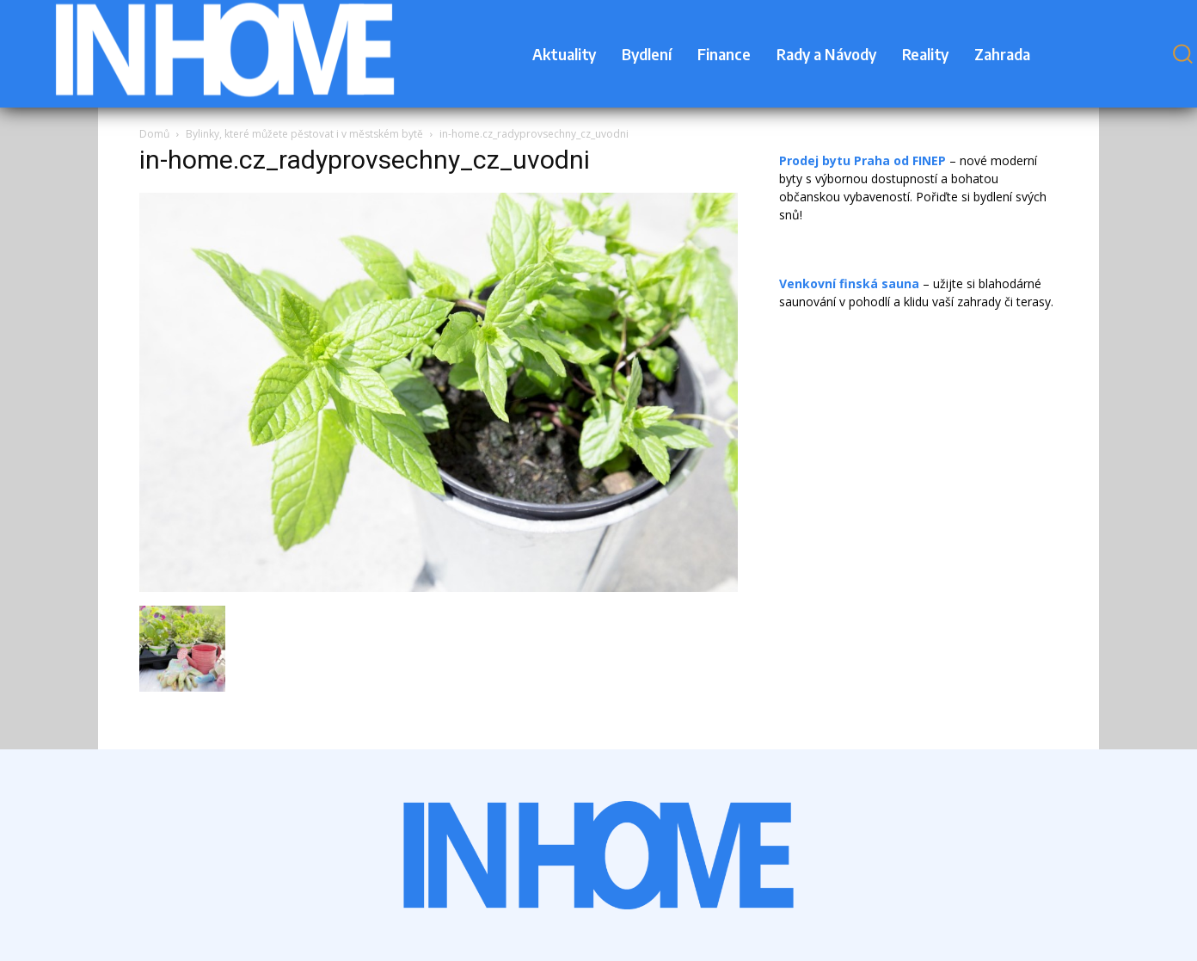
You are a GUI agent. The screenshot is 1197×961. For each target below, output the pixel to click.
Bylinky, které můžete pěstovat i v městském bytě (304, 133)
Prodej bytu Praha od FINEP (862, 160)
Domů (154, 133)
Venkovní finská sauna (849, 283)
